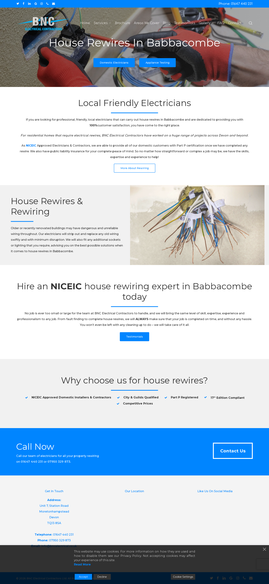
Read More (82, 564)
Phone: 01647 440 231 (236, 4)
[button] (114, 62)
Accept (83, 576)
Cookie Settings (183, 576)
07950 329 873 (58, 461)
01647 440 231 (63, 534)
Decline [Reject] (102, 576)
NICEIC (31, 145)
